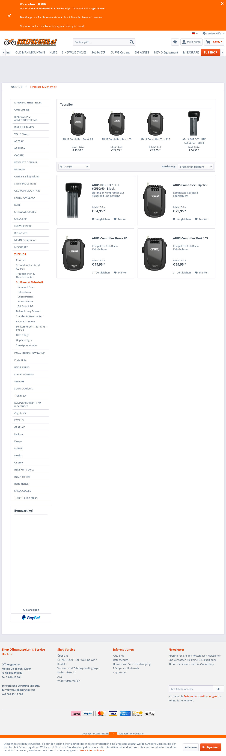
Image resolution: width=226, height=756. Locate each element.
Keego (18, 441)
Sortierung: (169, 166)
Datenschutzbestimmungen (200, 696)
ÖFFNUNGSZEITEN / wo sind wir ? (77, 660)
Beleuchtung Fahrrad (28, 311)
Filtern (66, 166)
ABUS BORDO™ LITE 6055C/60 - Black (194, 141)
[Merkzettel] (175, 42)
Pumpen (21, 260)
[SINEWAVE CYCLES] (74, 52)
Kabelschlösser (25, 301)
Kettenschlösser (26, 287)
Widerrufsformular (68, 681)
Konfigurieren (210, 747)
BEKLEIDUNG (21, 367)
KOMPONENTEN (24, 374)
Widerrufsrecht (66, 672)
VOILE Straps (21, 134)
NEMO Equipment (25, 240)
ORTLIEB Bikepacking (26, 176)
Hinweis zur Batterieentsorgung (132, 664)
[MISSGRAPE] (191, 52)
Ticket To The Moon (25, 497)
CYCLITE (19, 155)
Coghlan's (20, 413)
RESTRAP (19, 169)
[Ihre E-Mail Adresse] (191, 688)
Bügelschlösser (25, 296)
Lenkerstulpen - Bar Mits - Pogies (31, 328)
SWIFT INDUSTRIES (25, 183)
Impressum (119, 672)
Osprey (18, 462)
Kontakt (62, 664)
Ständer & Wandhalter (29, 316)
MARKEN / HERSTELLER (27, 102)
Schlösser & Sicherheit (29, 282)
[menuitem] (104, 42)
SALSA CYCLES (22, 490)
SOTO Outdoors (23, 388)
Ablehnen (191, 747)
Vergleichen (101, 219)
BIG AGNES (20, 233)
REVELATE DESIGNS (25, 162)
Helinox (18, 434)
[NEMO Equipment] (166, 52)
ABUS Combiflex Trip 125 (155, 139)
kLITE (17, 204)
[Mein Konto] (191, 42)
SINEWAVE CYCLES (25, 211)
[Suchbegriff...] (104, 42)
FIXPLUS (19, 420)
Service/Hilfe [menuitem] (212, 33)
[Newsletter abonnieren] (218, 688)
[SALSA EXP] (98, 52)
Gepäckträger (24, 340)
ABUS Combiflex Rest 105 (117, 139)
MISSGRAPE (21, 247)
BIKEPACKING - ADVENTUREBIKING (25, 118)
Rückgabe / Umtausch (126, 668)
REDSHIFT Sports (24, 469)
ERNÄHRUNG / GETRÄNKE (29, 353)
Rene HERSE (21, 483)
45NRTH (19, 381)
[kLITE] (53, 52)
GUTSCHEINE (21, 109)
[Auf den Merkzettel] (120, 219)
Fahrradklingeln (25, 321)
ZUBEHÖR (20, 254)
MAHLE (18, 448)
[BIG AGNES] (142, 52)
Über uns (62, 655)
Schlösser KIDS (25, 306)
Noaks (18, 455)
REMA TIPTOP (22, 476)
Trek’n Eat (20, 395)
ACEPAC (19, 141)
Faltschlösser (24, 291)
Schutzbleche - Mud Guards (28, 267)
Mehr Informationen (92, 750)
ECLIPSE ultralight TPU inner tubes (27, 404)
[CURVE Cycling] (120, 52)
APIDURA (19, 148)
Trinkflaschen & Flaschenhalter (25, 275)
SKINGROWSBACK (24, 197)
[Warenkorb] (214, 42)
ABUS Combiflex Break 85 (78, 139)
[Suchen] (131, 42)
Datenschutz (120, 660)
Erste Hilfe (20, 360)
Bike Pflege (22, 335)
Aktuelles (118, 655)
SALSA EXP (20, 219)
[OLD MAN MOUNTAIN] (30, 52)
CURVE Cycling (22, 226)
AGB (59, 676)
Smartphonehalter (27, 345)
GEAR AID (19, 427)
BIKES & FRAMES (24, 127)
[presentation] (195, 677)
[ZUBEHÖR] (210, 52)
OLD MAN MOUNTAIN (27, 190)
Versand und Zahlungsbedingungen (78, 668)
